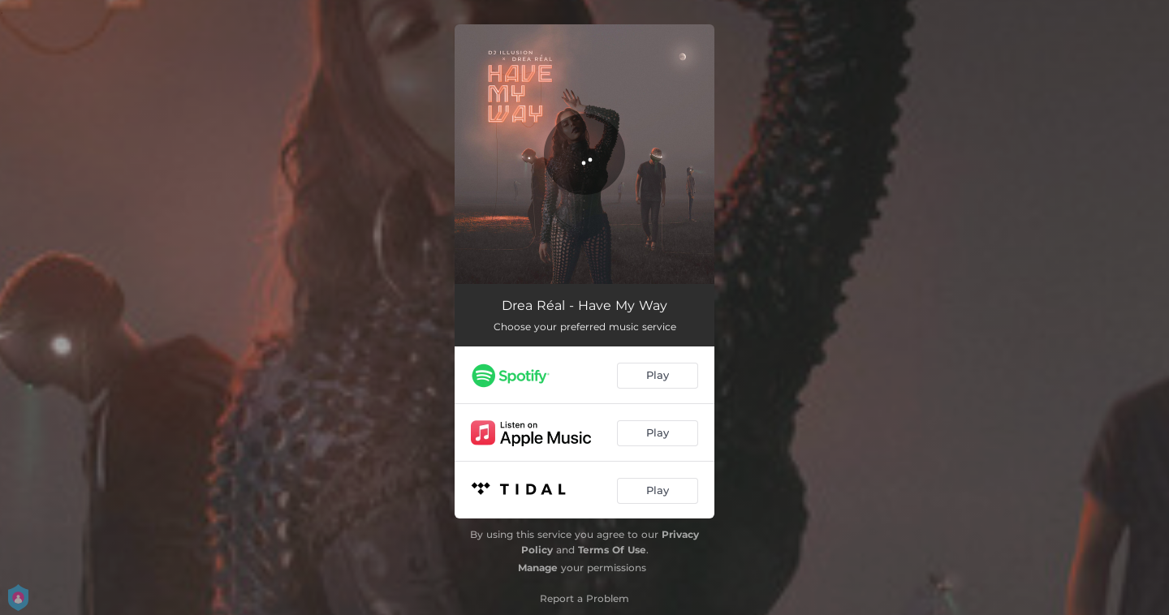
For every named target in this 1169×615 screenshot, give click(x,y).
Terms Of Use (612, 550)
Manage (538, 567)
